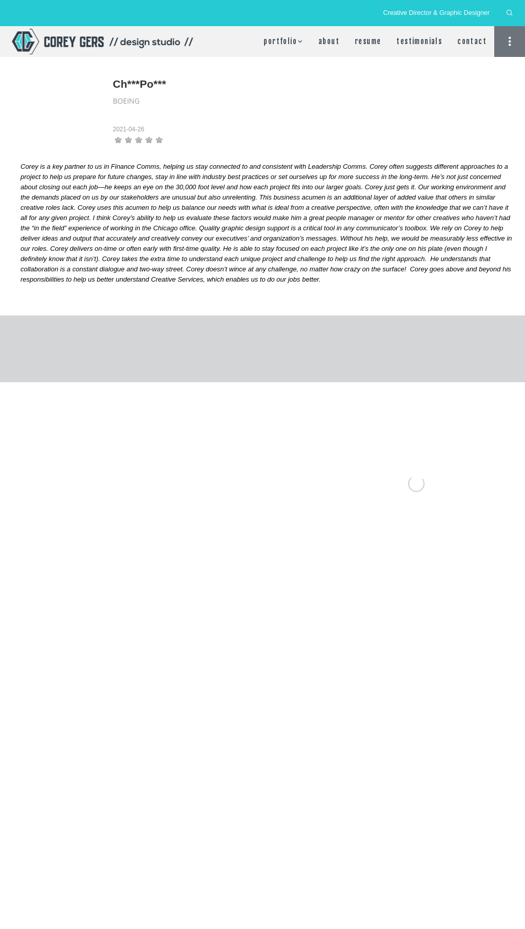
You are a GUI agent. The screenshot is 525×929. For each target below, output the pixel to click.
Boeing (126, 101)
